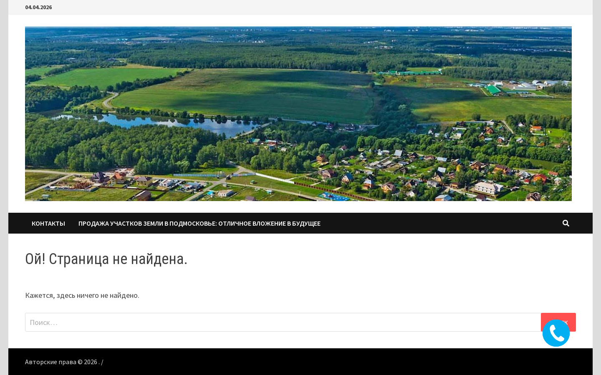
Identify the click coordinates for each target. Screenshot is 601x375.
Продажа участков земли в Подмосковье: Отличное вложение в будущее (199, 223)
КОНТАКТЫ (48, 223)
